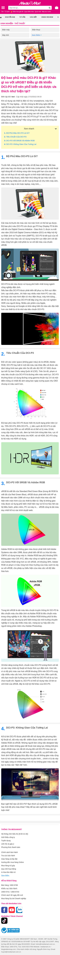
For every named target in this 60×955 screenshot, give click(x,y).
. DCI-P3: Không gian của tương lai (20, 144)
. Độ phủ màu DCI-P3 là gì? (17, 133)
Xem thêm (5, 876)
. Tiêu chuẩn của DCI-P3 (15, 137)
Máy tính (5, 35)
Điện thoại (36, 30)
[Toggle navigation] (3, 8)
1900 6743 (15, 892)
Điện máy (6, 30)
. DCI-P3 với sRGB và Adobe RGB (19, 140)
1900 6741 (5, 892)
